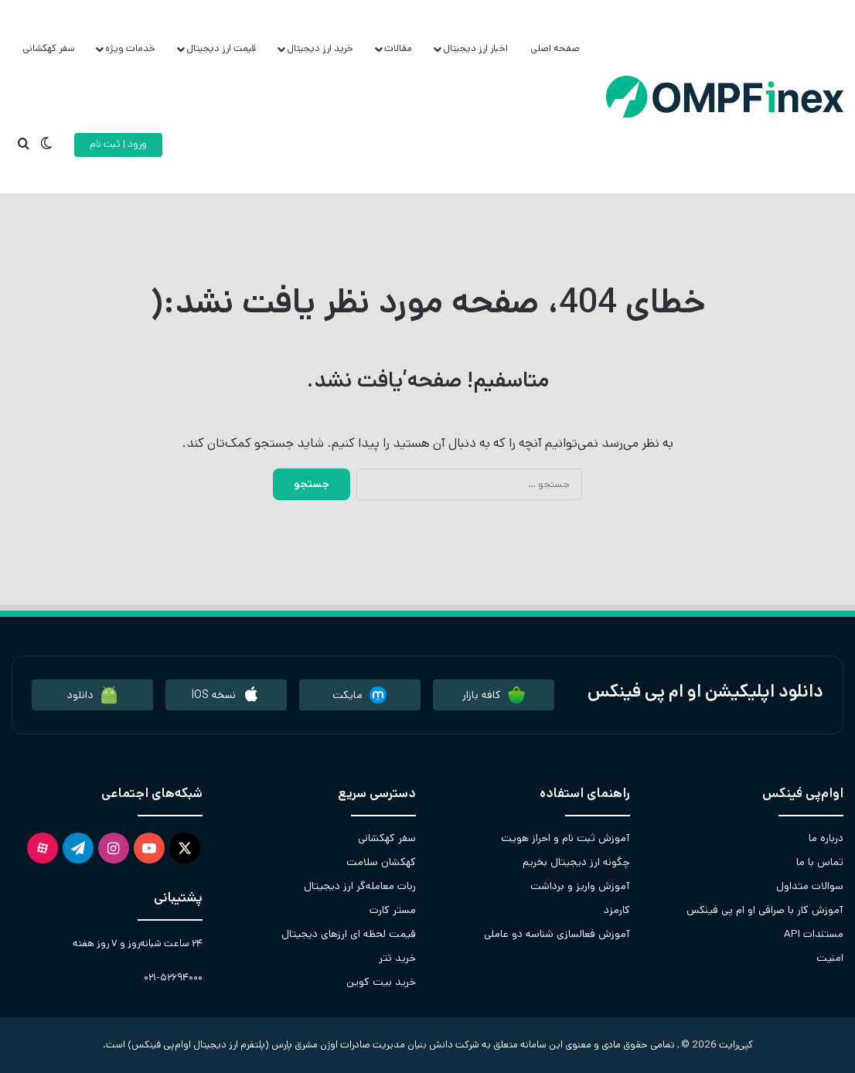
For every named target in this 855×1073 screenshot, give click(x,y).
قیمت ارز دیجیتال (221, 48)
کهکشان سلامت (381, 862)
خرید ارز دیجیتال (320, 48)
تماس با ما (819, 862)
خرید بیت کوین (381, 982)
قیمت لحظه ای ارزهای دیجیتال (348, 934)
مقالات (398, 48)
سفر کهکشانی (48, 48)
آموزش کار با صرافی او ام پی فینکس (764, 910)
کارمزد (617, 910)
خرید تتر (397, 958)
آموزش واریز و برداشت (580, 886)
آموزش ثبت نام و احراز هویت (565, 838)
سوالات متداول (809, 886)
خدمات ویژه (130, 48)
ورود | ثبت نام (118, 144)
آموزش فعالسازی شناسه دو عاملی (557, 934)
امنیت (829, 958)
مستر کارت (393, 910)
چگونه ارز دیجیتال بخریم (576, 862)
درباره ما (826, 838)
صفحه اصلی (555, 48)
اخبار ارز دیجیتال (475, 48)
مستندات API (813, 934)
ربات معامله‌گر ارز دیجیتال (360, 886)
